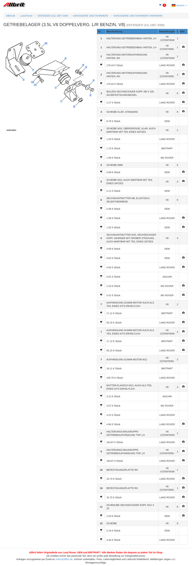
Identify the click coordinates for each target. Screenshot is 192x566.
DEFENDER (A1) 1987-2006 (53, 15)
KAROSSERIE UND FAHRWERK (90, 15)
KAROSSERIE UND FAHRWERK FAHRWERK (138, 15)
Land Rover (26, 15)
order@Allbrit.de (64, 559)
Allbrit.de (10, 15)
